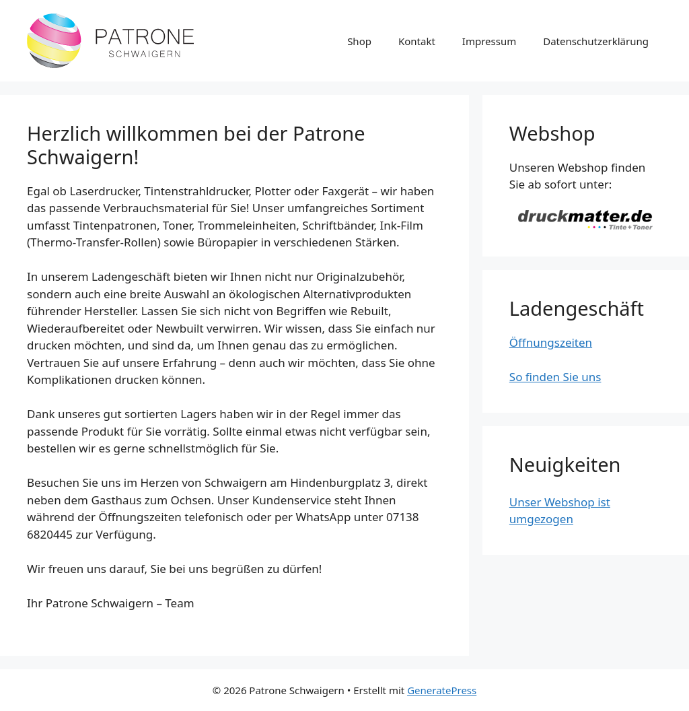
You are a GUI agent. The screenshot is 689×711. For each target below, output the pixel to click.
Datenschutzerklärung (596, 41)
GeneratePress (441, 690)
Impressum (489, 41)
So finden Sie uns (555, 376)
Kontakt (416, 41)
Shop (359, 41)
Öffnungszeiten (550, 342)
